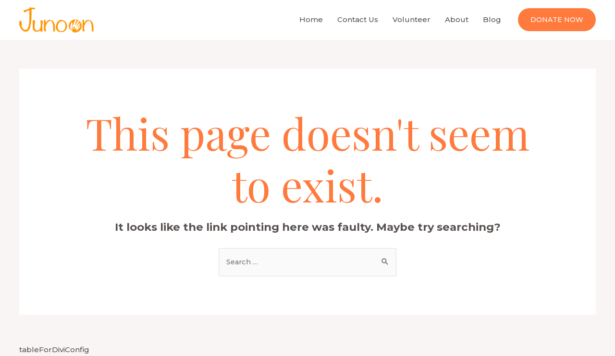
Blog (492, 19)
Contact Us (357, 19)
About (456, 19)
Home (311, 19)
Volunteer (411, 19)
